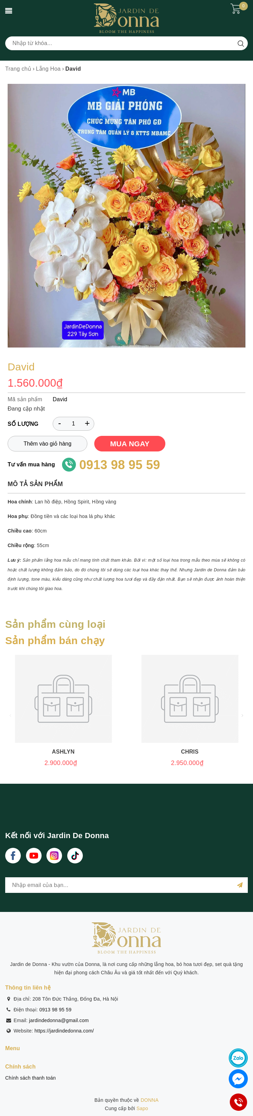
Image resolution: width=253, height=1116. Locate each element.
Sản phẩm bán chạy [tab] (55, 640)
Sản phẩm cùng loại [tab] (55, 624)
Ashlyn (63, 752)
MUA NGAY (130, 444)
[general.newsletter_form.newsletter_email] (126, 885)
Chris (190, 752)
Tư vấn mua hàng (31, 464)
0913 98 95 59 (119, 465)
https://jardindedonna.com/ (64, 1031)
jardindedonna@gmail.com (59, 1020)
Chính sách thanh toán (30, 1078)
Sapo (142, 1108)
